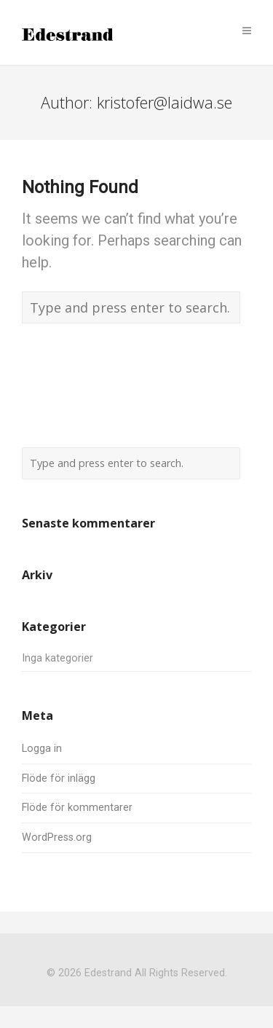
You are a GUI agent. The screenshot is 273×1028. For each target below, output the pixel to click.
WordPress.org (57, 837)
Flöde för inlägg (58, 778)
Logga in (42, 748)
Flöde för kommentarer (77, 807)
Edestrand (108, 973)
